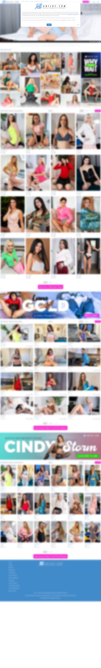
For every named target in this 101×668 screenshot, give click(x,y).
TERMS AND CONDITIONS (73, 14)
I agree (49, 25)
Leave (78, 24)
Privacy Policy (63, 20)
